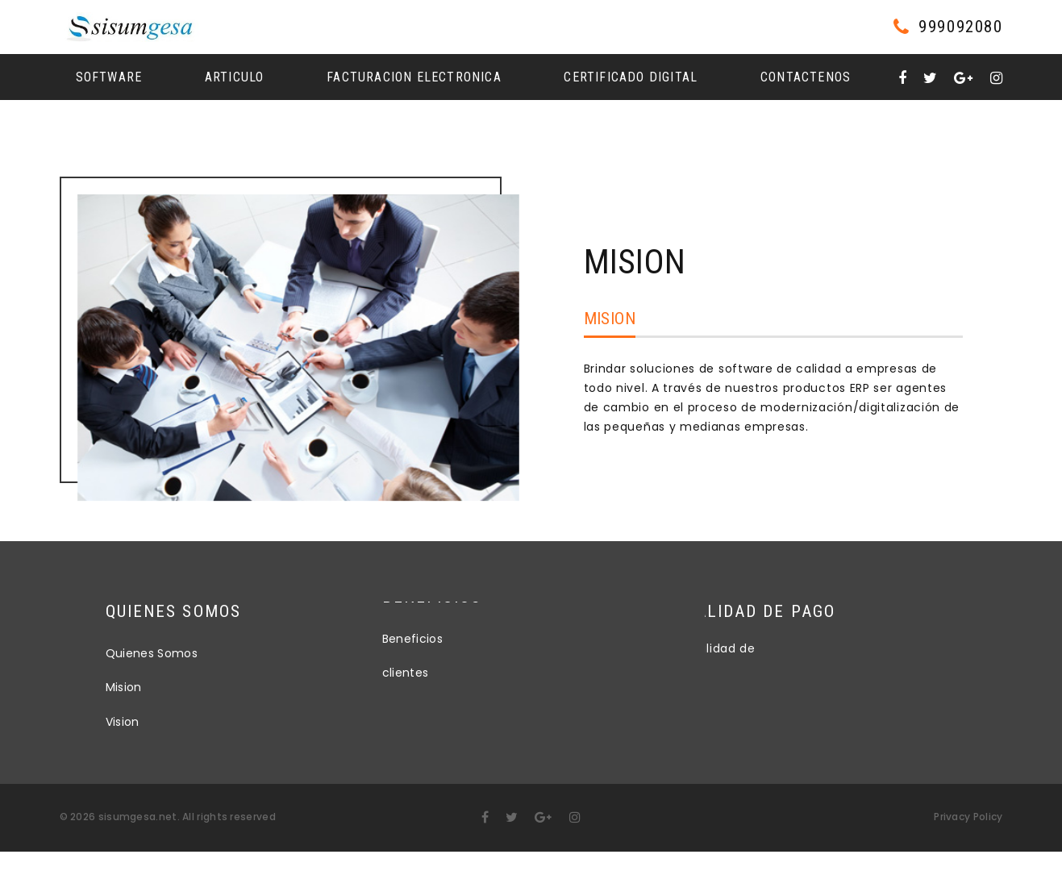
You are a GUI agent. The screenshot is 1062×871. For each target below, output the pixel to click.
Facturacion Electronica (414, 77)
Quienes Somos (198, 653)
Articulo (234, 77)
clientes (405, 658)
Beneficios (413, 624)
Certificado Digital (631, 77)
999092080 (960, 27)
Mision (610, 319)
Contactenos (805, 77)
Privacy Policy (968, 816)
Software (109, 77)
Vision (168, 722)
